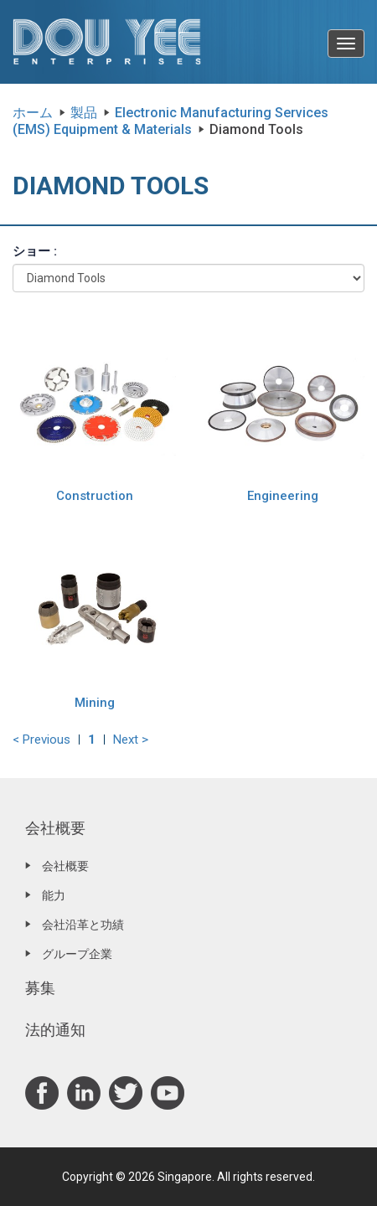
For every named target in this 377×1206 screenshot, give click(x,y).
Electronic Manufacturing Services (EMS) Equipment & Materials (170, 121)
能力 (53, 895)
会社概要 (55, 828)
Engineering (282, 495)
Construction (94, 495)
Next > (130, 739)
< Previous (41, 739)
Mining (95, 702)
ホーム (33, 113)
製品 (83, 113)
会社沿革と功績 (83, 924)
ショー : (35, 251)
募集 (40, 988)
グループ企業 (77, 954)
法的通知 (55, 1029)
